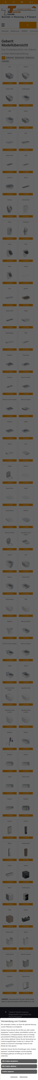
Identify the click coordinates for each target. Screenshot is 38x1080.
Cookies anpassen (8, 1071)
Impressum (14, 1077)
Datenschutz (24, 1077)
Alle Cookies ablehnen (9, 1066)
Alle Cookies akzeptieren (10, 1061)
